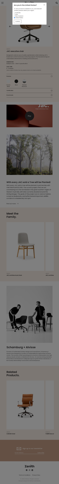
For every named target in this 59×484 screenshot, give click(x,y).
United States (18, 17)
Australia (17, 12)
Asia (16, 14)
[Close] (44, 5)
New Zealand (18, 16)
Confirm (17, 21)
